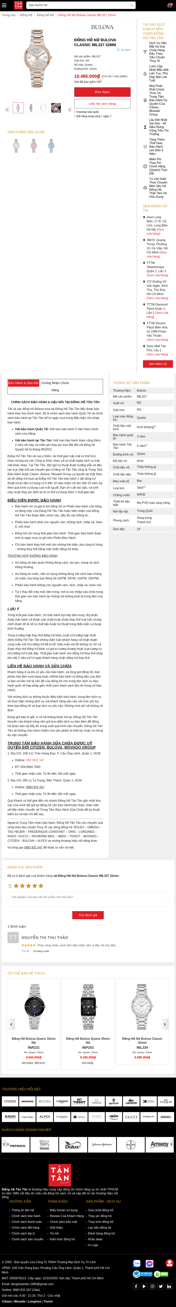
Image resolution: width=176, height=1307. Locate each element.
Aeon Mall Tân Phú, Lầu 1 (155, 350)
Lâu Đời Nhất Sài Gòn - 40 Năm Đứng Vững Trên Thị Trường (155, 127)
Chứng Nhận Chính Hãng (55, 386)
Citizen (7, 1301)
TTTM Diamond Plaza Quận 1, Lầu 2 (155, 310)
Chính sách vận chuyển (27, 1239)
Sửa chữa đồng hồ (100, 1210)
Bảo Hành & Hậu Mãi (23, 383)
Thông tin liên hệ (23, 1210)
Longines (34, 1301)
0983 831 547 (22, 1289)
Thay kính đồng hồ (100, 1221)
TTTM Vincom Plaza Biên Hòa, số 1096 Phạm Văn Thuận (155, 331)
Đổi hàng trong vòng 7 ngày (94, 116)
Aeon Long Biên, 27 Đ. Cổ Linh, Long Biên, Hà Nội (155, 225)
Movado (20, 1301)
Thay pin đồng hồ (100, 1216)
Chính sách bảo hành (26, 1216)
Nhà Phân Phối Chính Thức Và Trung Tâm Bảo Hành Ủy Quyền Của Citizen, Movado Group (155, 100)
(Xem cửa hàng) (157, 275)
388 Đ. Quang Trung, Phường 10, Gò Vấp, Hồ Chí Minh (155, 248)
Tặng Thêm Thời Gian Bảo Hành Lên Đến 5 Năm (154, 146)
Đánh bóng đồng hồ (101, 1233)
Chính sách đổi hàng (25, 1227)
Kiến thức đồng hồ (62, 1239)
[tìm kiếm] (131, 4)
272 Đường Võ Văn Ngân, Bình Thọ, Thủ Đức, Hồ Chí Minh (155, 290)
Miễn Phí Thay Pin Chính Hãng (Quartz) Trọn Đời (155, 166)
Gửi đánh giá (88, 915)
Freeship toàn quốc (88, 111)
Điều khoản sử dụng (63, 1210)
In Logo (93, 1245)
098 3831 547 (35, 760)
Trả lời (25, 951)
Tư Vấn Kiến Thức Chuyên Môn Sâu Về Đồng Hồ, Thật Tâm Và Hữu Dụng (155, 187)
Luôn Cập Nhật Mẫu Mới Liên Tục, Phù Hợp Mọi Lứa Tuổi (155, 73)
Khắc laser (95, 1239)
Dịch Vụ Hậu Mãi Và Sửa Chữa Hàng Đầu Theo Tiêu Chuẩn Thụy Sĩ (155, 51)
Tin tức (54, 1233)
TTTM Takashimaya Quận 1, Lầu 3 (155, 269)
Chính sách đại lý (23, 1233)
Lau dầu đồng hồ (99, 1227)
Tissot (48, 1301)
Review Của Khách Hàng (67, 1216)
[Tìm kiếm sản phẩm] (81, 5)
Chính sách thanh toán (27, 1221)
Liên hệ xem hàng (102, 103)
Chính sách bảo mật (63, 1221)
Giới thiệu (56, 1227)
